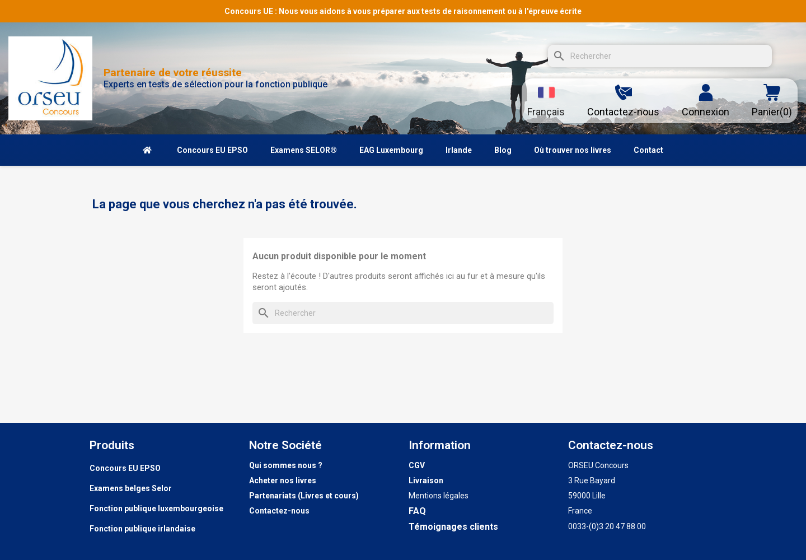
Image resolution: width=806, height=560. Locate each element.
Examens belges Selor (131, 488)
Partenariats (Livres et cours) (304, 495)
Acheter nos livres (282, 480)
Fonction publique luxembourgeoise (156, 508)
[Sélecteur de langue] (546, 101)
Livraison (426, 480)
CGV (417, 465)
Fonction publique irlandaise (142, 528)
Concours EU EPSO (125, 468)
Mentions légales (438, 495)
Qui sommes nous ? (285, 465)
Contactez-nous (279, 510)
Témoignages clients (453, 526)
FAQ (417, 511)
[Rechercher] (660, 56)
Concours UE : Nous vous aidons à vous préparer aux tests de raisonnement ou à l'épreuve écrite (403, 11)
